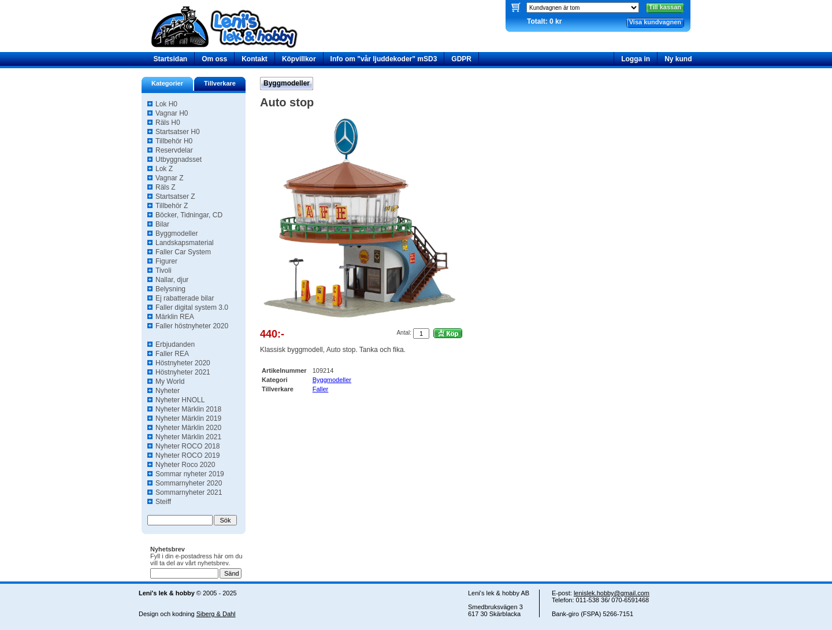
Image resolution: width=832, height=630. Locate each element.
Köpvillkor (299, 59)
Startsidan (171, 59)
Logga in (635, 59)
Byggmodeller (286, 83)
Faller (321, 389)
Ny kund (678, 59)
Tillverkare (220, 83)
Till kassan (665, 6)
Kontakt (255, 59)
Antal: (403, 332)
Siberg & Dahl (216, 613)
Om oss (214, 59)
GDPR (461, 59)
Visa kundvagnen (655, 21)
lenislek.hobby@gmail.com (611, 593)
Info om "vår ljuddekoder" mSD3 (383, 59)
